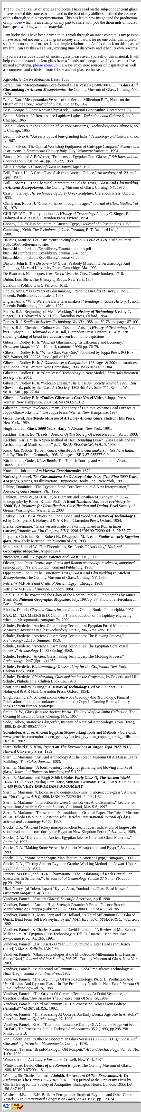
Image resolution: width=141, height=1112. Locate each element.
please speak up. (45, 65)
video (17, 22)
